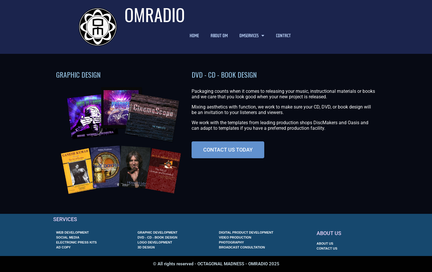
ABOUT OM (219, 35)
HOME (194, 35)
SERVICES (65, 219)
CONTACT (283, 35)
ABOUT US (329, 233)
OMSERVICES (251, 35)
